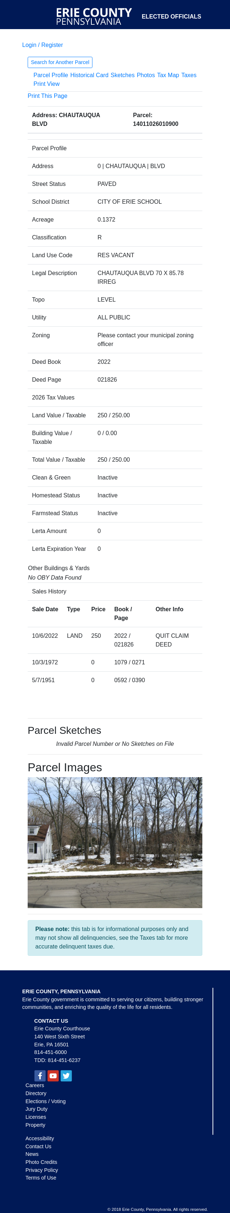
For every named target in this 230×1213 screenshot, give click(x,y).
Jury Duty (36, 1109)
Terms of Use (40, 1178)
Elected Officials (171, 16)
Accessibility (39, 1138)
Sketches (123, 75)
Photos (146, 75)
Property (35, 1125)
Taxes (189, 75)
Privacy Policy (41, 1170)
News (32, 1154)
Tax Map (168, 75)
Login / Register (42, 45)
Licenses (35, 1117)
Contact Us (38, 1146)
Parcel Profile (50, 75)
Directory (36, 1093)
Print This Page (47, 96)
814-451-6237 (64, 1060)
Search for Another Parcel (60, 62)
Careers (34, 1085)
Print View (46, 84)
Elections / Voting (45, 1101)
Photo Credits (41, 1162)
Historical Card (89, 75)
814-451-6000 (50, 1052)
